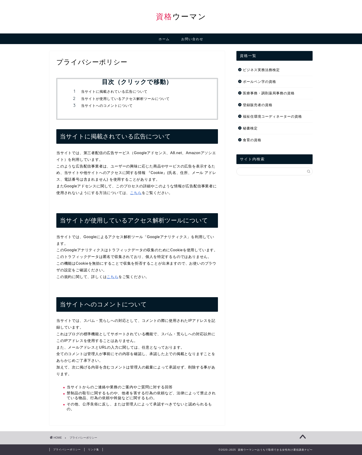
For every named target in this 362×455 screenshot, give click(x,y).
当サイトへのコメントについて (107, 105)
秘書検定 (250, 128)
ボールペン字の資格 (259, 82)
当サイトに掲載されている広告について (114, 91)
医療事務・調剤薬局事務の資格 (269, 93)
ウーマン (181, 16)
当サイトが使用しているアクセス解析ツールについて (125, 98)
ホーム (164, 39)
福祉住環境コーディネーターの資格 (272, 116)
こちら (136, 193)
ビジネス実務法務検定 (261, 70)
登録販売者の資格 (257, 105)
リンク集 (93, 449)
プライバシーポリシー (67, 449)
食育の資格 (252, 140)
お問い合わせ (192, 39)
